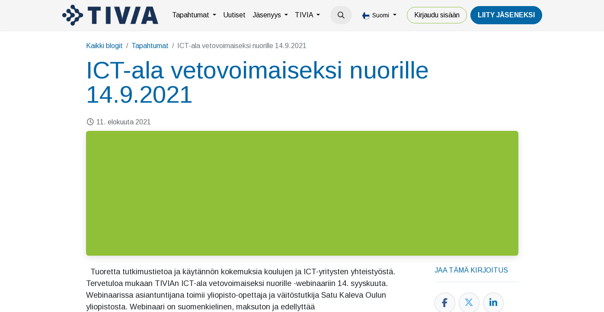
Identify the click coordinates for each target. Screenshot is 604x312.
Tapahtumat (150, 45)
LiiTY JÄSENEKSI (506, 15)
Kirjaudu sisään (437, 15)
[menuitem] (194, 15)
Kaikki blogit (104, 45)
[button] (341, 15)
